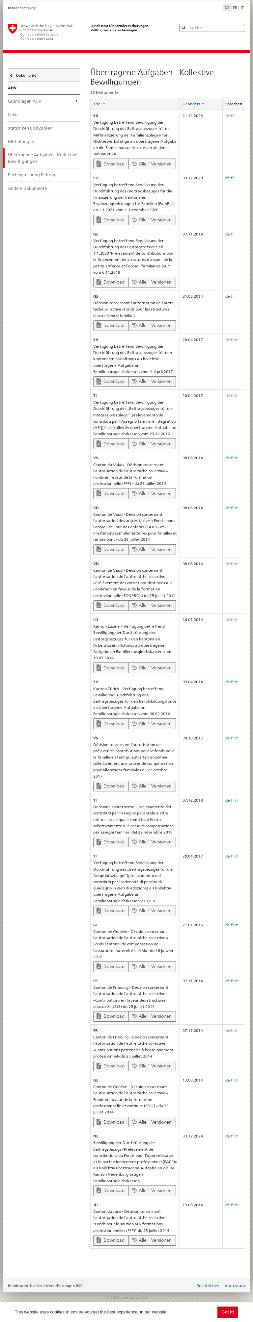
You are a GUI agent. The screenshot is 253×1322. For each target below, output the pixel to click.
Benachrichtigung (22, 8)
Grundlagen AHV (25, 101)
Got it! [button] (227, 1312)
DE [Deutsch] (227, 7)
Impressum (234, 1285)
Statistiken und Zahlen (30, 128)
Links (13, 114)
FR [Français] (235, 7)
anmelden (185, 1286)
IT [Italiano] (242, 7)
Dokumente (25, 73)
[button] (239, 27)
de (227, 115)
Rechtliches (207, 1285)
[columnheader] (135, 104)
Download (111, 164)
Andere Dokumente (27, 188)
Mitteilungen (21, 141)
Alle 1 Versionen (152, 163)
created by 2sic (134, 1297)
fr (232, 115)
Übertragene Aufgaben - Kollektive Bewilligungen (42, 158)
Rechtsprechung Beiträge (33, 174)
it (236, 339)
